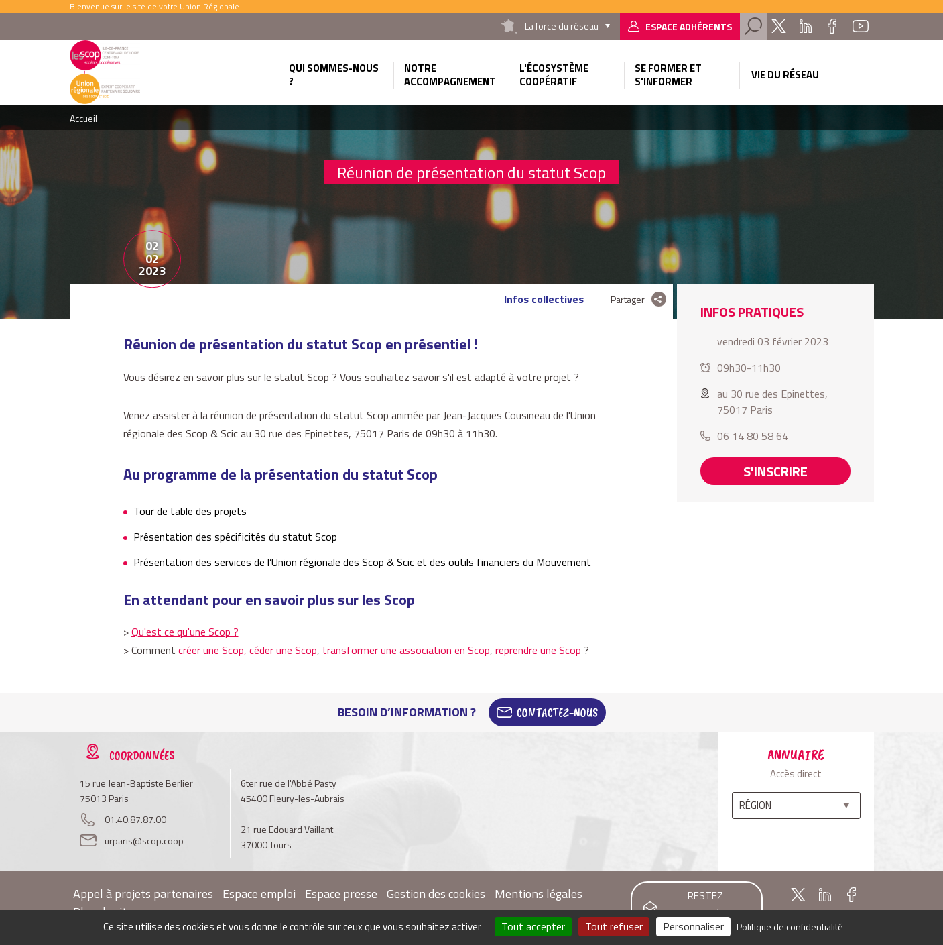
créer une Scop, (212, 650)
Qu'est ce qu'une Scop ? (185, 632)
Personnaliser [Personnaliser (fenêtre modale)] (693, 926)
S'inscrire (775, 471)
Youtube (860, 26)
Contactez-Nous (557, 712)
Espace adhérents (688, 26)
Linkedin (806, 26)
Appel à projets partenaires (143, 894)
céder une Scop (283, 650)
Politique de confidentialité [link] (790, 927)
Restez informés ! (705, 906)
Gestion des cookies (436, 894)
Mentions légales (538, 894)
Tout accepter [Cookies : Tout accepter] (533, 926)
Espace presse (341, 894)
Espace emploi (259, 894)
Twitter (779, 26)
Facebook (832, 26)
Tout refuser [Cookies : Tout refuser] (614, 926)
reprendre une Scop (538, 650)
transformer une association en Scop (406, 650)
